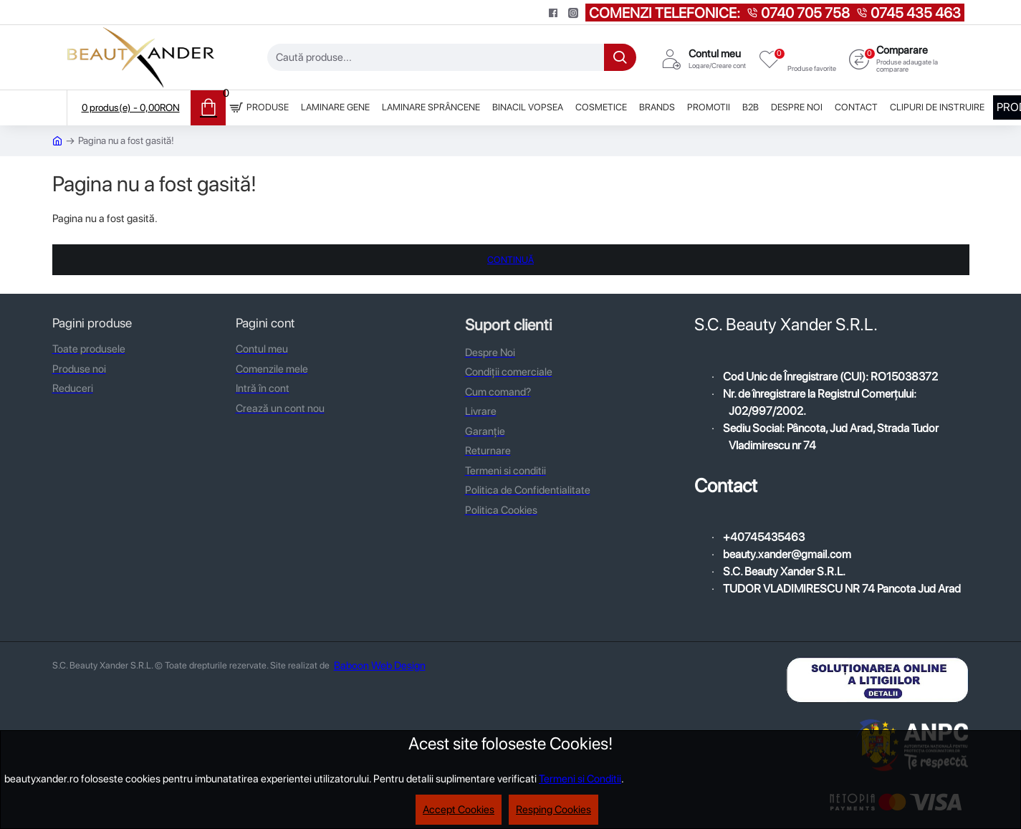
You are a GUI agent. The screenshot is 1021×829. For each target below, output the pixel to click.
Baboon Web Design (380, 665)
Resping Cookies (553, 809)
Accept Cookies (458, 809)
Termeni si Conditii (580, 778)
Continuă (510, 259)
